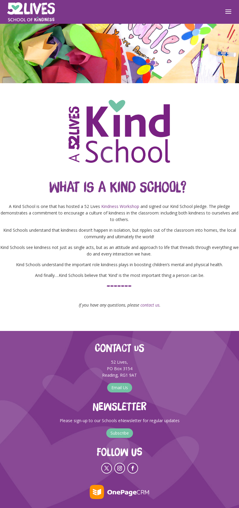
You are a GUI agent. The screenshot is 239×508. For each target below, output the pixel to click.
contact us (149, 305)
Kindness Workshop (120, 206)
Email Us (119, 387)
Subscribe (119, 433)
